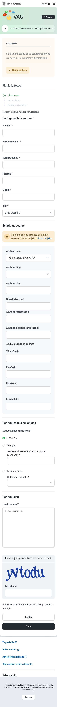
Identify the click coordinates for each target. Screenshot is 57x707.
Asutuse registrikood (17, 311)
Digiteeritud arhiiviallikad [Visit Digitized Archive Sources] (17, 664)
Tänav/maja (12, 351)
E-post (6, 189)
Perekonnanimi (11, 141)
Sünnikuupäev (11, 157)
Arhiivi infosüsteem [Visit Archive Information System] (14, 656)
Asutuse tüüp (13, 251)
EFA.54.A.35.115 (28, 527)
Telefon (7, 173)
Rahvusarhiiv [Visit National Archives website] (11, 649)
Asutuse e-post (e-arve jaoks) (22, 327)
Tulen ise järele (15, 471)
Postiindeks (12, 399)
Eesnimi (7, 125)
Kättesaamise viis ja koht (16, 430)
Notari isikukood (15, 299)
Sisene (47, 17)
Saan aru (28, 697)
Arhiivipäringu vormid (22, 28)
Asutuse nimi (13, 283)
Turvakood (11, 586)
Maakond (11, 383)
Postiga (11, 445)
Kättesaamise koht (18, 477)
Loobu (28, 617)
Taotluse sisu (10, 504)
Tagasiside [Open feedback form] (9, 642)
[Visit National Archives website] (11, 4)
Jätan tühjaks (44, 238)
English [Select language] (45, 4)
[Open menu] (53, 3)
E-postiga (12, 438)
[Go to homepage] (12, 17)
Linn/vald (11, 367)
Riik (5, 205)
